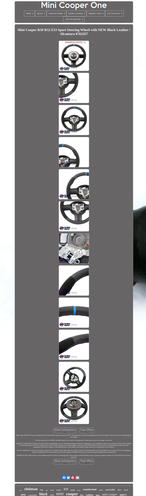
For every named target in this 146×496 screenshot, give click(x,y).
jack (21, 490)
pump (73, 490)
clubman (31, 489)
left (66, 489)
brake (78, 490)
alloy (119, 490)
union (101, 490)
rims (41, 490)
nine (47, 490)
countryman (90, 489)
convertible (110, 490)
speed (52, 490)
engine (58, 490)
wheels (126, 490)
